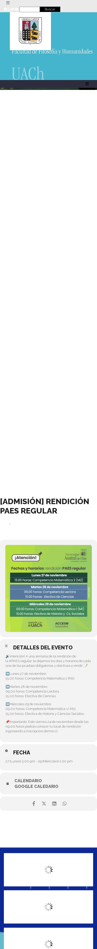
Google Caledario (36, 786)
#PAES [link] (14, 661)
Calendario (28, 781)
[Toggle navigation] (8, 3)
